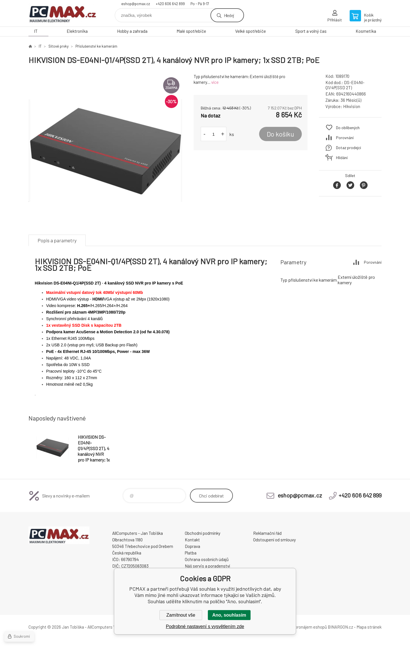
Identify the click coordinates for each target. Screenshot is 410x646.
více (215, 82)
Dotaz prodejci (348, 147)
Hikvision (351, 106)
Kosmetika (366, 31)
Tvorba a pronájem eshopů (302, 626)
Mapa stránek (369, 626)
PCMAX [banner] (62, 13)
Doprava (192, 546)
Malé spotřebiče (191, 31)
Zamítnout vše (180, 615)
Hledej (229, 15)
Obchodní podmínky (202, 533)
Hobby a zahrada (132, 31)
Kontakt (192, 539)
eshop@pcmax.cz (135, 3)
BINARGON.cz (340, 626)
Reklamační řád (267, 533)
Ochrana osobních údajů (207, 559)
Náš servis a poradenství (207, 565)
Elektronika (77, 31)
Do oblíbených (348, 127)
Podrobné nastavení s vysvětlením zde (205, 626)
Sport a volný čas (311, 31)
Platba (190, 552)
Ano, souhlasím (229, 615)
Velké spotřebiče (250, 31)
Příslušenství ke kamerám (96, 46)
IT (36, 31)
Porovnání (345, 137)
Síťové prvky (58, 46)
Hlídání (342, 157)
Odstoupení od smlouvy (274, 539)
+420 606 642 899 (170, 3)
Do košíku (280, 134)
